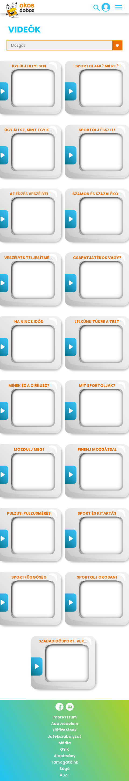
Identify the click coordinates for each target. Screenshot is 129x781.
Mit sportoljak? (97, 385)
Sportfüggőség (29, 577)
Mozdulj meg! (29, 449)
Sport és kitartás (97, 513)
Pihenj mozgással (97, 449)
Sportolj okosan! (97, 577)
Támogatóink (64, 762)
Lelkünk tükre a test (97, 321)
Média (64, 743)
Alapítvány (64, 755)
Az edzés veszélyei (29, 194)
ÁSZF (64, 775)
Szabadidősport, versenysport (73, 641)
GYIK (64, 749)
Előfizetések (64, 730)
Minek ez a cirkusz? (28, 385)
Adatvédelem (64, 723)
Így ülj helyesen (29, 66)
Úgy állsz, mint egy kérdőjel (35, 130)
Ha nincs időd (29, 321)
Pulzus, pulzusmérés (29, 513)
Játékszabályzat (64, 736)
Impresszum (65, 717)
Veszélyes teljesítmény (29, 257)
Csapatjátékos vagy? (97, 257)
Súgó (65, 768)
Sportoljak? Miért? (96, 66)
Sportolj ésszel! (97, 130)
